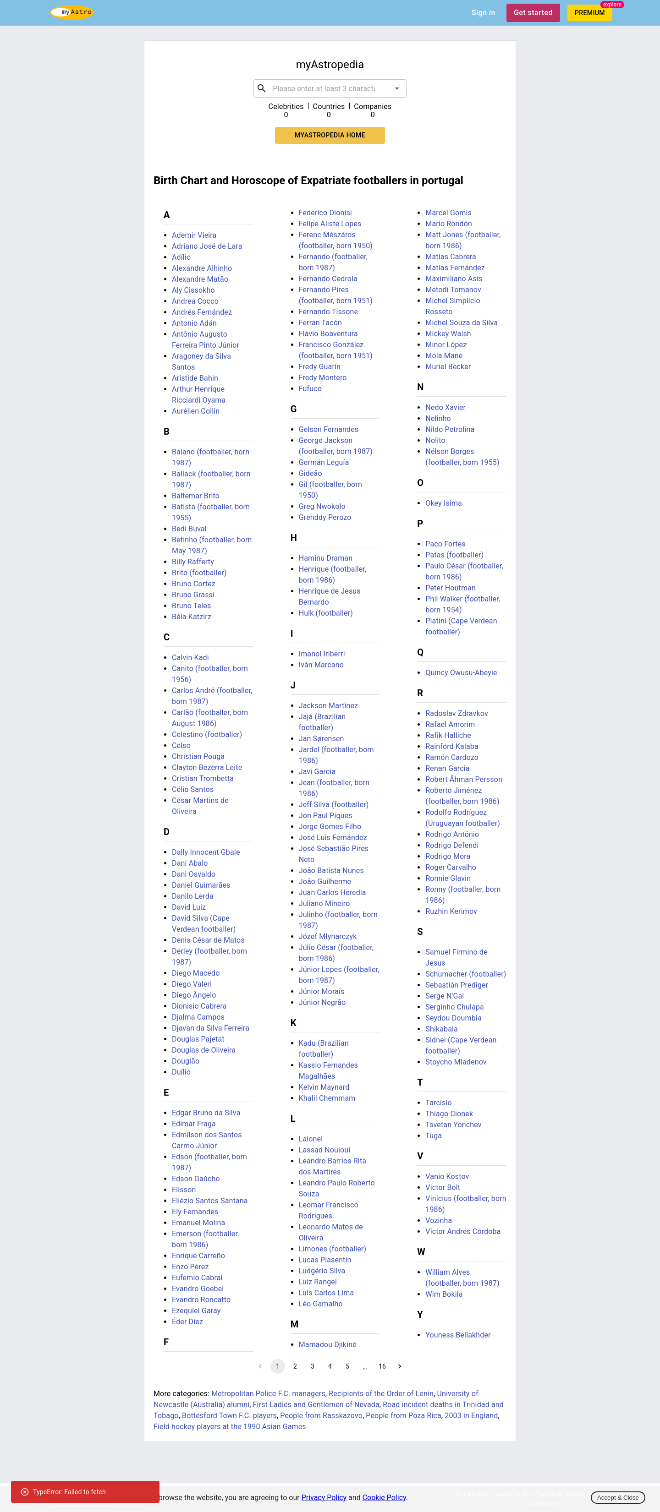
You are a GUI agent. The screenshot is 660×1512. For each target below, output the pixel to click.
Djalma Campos (198, 1017)
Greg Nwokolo (322, 506)
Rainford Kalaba (451, 746)
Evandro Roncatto (201, 1299)
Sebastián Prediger (456, 985)
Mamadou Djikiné (328, 1344)
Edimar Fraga (194, 1123)
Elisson (184, 1189)
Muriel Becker (448, 366)
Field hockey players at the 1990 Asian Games (230, 1426)
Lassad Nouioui (325, 1150)
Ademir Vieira (194, 235)
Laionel (311, 1139)
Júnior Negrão (322, 1002)
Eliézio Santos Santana (210, 1200)
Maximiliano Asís (453, 278)
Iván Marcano (321, 664)
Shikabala (441, 1029)
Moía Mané (443, 355)
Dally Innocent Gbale (206, 852)
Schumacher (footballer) (465, 974)
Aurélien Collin (196, 411)
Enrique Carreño (198, 1255)
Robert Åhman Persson (463, 779)
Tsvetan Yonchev (453, 1124)
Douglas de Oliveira (204, 1050)
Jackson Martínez (328, 705)
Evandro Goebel (198, 1288)
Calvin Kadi (190, 657)
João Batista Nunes (331, 870)
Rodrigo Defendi (451, 845)
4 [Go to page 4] (330, 1366)
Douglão (185, 1061)
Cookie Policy (384, 1497)
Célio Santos (193, 789)
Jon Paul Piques (325, 815)
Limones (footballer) (333, 1249)
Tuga (433, 1135)
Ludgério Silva (322, 1270)
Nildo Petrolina (449, 429)
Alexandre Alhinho (202, 268)
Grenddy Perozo (325, 517)
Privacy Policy (324, 1497)
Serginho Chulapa (454, 1007)
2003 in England (471, 1415)
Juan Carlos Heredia (332, 892)
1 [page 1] (277, 1366)
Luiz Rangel (318, 1281)
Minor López (446, 344)
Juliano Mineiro (324, 903)
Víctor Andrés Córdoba (462, 1231)
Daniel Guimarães (201, 885)
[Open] (396, 88)
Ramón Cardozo (451, 757)
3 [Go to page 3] (312, 1366)
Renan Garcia (447, 768)
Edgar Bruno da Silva (206, 1112)
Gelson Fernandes (329, 429)
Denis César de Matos (208, 940)
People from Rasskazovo (321, 1415)
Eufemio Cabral (197, 1277)
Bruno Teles (191, 605)
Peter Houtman (450, 588)
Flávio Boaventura (328, 333)
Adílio (181, 257)
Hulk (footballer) (326, 613)
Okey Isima (443, 503)
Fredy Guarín (320, 366)
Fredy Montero (323, 377)
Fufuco (310, 388)
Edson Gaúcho (196, 1178)
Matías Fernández (455, 267)
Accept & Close (618, 1497)
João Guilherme (325, 881)
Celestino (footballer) (207, 734)
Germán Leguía (324, 462)
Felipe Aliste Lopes (330, 223)
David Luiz (189, 907)
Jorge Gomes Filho (330, 826)
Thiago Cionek (449, 1113)
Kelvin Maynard (324, 1087)
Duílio (181, 1072)
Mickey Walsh (448, 333)
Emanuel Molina (198, 1222)
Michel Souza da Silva (461, 322)
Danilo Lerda (193, 896)
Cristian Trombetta (203, 778)
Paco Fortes (445, 544)
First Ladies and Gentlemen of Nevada (316, 1404)
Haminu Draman (326, 558)
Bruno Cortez (193, 583)
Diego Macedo (196, 973)
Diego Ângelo (194, 995)
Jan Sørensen (321, 738)
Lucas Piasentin (325, 1259)
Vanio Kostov (447, 1176)
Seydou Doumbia (453, 1018)
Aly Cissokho (193, 290)
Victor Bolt (442, 1187)
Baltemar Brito (196, 495)
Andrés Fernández (202, 312)
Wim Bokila (443, 1294)
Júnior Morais (322, 991)
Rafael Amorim (450, 724)
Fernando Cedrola (328, 278)
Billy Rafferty (193, 561)
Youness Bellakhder (457, 1335)
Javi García (317, 771)
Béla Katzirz (191, 616)
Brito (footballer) (199, 572)
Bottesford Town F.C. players (229, 1415)
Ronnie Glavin (448, 878)
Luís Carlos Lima (326, 1292)
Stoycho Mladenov (455, 1062)
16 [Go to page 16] (382, 1366)
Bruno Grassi (193, 594)
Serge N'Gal (444, 996)
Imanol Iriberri (322, 654)
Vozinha (438, 1220)
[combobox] (330, 88)
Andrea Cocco (195, 301)
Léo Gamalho (321, 1303)
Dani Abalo (190, 863)
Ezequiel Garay (196, 1310)
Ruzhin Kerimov (451, 911)
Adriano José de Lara (207, 246)
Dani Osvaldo (193, 874)
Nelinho (438, 418)
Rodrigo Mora (447, 856)
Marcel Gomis (448, 212)
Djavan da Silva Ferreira (210, 1028)
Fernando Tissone (328, 311)
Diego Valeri (192, 984)
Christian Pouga (198, 756)
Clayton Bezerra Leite (207, 767)
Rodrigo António (452, 834)
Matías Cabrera (450, 256)
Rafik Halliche (448, 735)
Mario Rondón (448, 223)
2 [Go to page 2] (295, 1366)
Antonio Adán (194, 323)
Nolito (435, 440)
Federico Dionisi (325, 212)
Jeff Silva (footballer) (334, 804)
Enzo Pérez (190, 1266)
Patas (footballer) (454, 555)
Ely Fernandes (195, 1211)
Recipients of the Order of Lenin (381, 1393)
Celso (181, 745)
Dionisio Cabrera (199, 1006)
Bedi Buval (189, 528)
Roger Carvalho (450, 867)
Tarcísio (438, 1102)
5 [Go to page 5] (347, 1366)
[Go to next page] (399, 1366)
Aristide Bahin (195, 378)
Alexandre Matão (200, 279)
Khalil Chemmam (327, 1098)
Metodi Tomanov (453, 289)
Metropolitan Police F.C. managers (268, 1393)
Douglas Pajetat (198, 1039)
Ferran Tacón (320, 322)
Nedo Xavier (445, 407)
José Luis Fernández (333, 837)
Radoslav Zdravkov (456, 713)
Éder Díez (187, 1321)
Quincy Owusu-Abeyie (461, 672)
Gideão (310, 473)
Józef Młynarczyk (328, 936)
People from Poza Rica (403, 1415)
